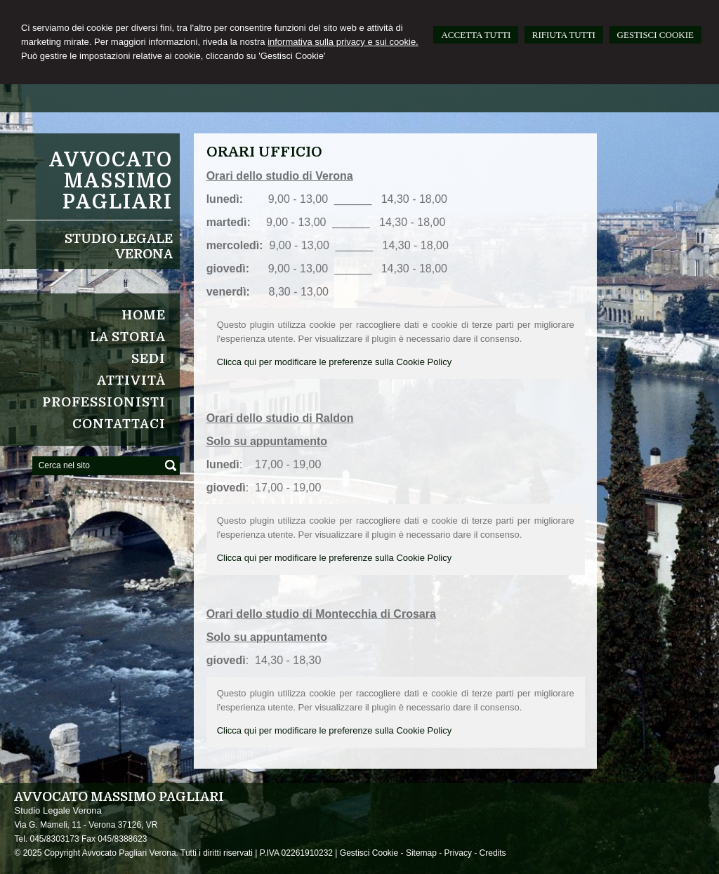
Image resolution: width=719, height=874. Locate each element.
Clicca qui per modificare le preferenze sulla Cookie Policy (334, 362)
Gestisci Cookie (369, 853)
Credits (493, 853)
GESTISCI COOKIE (655, 34)
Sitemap (421, 853)
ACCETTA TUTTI (475, 34)
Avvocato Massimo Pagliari (111, 181)
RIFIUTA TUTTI (563, 34)
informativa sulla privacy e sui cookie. (343, 42)
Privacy (458, 853)
